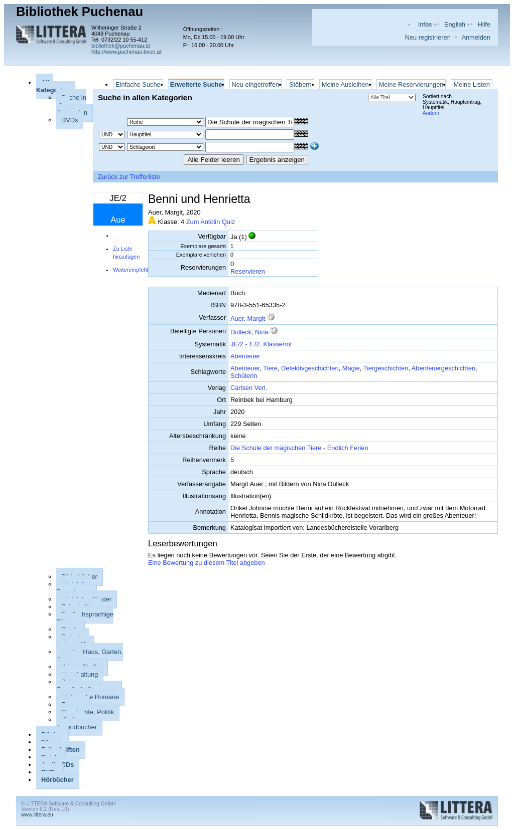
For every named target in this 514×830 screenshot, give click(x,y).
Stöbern (300, 84)
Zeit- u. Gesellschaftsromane (86, 685)
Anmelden (475, 37)
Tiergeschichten (385, 368)
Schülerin (243, 375)
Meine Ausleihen (345, 84)
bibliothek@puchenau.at (120, 46)
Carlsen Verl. (248, 387)
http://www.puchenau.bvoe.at (126, 52)
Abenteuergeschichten (443, 368)
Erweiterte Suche (196, 84)
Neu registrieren (428, 37)
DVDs (69, 120)
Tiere (270, 368)
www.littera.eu (37, 814)
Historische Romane (90, 697)
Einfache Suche (138, 84)
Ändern (431, 113)
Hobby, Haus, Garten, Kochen (89, 655)
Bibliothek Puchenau (79, 12)
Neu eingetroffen (255, 84)
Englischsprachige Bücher (84, 618)
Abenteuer (245, 356)
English (454, 24)
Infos (425, 24)
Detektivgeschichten (310, 368)
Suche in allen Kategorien (71, 105)
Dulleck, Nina (250, 332)
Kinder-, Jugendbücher (76, 723)
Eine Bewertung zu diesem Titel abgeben (206, 562)
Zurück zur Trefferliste (129, 176)
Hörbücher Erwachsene (73, 587)
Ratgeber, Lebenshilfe (72, 640)
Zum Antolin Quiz (210, 222)
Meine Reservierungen (411, 84)
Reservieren (247, 271)
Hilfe (483, 24)
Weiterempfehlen (133, 270)
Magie (351, 368)
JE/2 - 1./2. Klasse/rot (261, 344)
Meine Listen (471, 84)
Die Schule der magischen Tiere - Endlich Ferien (299, 448)
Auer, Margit (247, 318)
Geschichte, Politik (87, 712)
